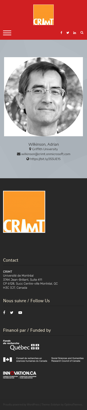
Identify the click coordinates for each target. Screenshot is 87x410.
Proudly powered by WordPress (21, 404)
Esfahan (55, 404)
